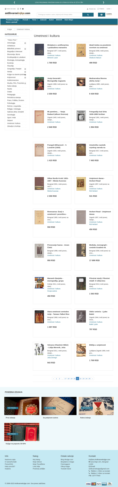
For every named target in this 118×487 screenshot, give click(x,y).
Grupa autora (52, 291)
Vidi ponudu (12, 408)
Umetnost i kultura (13, 123)
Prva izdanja (10, 418)
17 (65, 379)
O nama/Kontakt (10, 462)
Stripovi (10, 120)
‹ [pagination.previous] (53, 379)
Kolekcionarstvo (13, 80)
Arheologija (11, 43)
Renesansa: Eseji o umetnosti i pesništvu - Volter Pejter (57, 214)
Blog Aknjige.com (67, 459)
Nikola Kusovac (53, 191)
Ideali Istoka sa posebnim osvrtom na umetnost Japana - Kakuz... (100, 47)
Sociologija (11, 115)
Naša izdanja (12, 86)
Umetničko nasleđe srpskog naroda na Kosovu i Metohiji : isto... (99, 147)
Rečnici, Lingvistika (14, 106)
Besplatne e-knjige (67, 462)
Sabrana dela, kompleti (15, 112)
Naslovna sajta (10, 459)
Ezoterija (10, 63)
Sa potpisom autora (50, 418)
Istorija (9, 72)
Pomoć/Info (9, 464)
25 (89, 379)
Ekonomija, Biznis (13, 54)
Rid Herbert (93, 191)
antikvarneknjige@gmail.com (99, 469)
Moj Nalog (36, 459)
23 (83, 379)
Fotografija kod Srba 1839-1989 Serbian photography (98, 114)
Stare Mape (68, 20)
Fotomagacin (65, 464)
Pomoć (101, 9)
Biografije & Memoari (14, 51)
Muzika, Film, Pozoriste (15, 83)
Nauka (9, 89)
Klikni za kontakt (104, 471)
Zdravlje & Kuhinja (13, 126)
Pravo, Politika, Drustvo (15, 100)
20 (74, 379)
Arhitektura (11, 46)
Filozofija (10, 66)
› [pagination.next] (92, 379)
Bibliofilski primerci (14, 49)
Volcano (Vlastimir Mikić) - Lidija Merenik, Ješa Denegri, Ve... (57, 347)
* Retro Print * (12, 40)
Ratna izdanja (85, 418)
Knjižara (8, 469)
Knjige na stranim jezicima (16, 74)
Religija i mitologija (14, 109)
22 (80, 379)
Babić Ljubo (93, 324)
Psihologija (11, 103)
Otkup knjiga (65, 466)
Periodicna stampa (14, 97)
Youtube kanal (66, 469)
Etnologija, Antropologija (16, 60)
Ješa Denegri (52, 358)
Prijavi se (92, 9)
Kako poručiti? (10, 466)
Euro (109, 9)
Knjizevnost (11, 77)
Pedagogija (11, 94)
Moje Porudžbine (39, 464)
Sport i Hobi (11, 117)
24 (86, 379)
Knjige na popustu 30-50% (16, 444)
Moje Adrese (37, 462)
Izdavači (43, 20)
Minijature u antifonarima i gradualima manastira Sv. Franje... (58, 47)
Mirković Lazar (52, 58)
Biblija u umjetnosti (97, 345)
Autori (51, 20)
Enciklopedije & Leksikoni (16, 57)
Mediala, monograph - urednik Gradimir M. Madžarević (98, 247)
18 (68, 379)
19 (71, 379)
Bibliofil (59, 20)
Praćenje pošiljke (39, 469)
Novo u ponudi (11, 22)
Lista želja (36, 466)
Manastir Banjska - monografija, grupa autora (55, 280)
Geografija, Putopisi (14, 69)
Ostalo (9, 92)
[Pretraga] (88, 15)
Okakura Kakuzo (95, 58)
